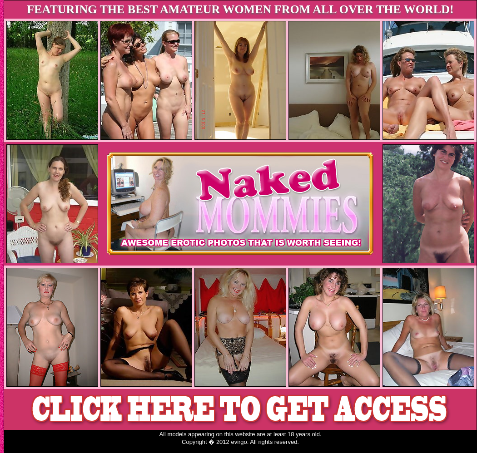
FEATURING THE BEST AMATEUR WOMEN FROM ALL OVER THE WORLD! (240, 9)
